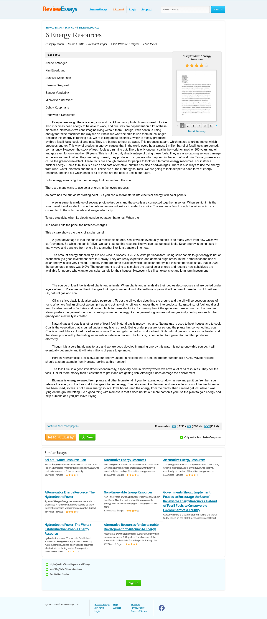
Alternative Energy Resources (125, 460)
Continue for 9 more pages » (62, 426)
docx (207, 426)
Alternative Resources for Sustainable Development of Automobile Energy (131, 527)
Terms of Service (139, 611)
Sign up (133, 583)
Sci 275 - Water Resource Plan (65, 460)
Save (87, 437)
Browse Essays (98, 9)
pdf (189, 426)
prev (177, 125)
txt (174, 426)
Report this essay (196, 131)
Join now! (118, 9)
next (216, 125)
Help (115, 604)
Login (132, 9)
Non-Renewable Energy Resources (128, 492)
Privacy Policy (137, 607)
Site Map (135, 604)
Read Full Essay (60, 437)
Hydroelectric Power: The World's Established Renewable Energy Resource (68, 529)
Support (146, 9)
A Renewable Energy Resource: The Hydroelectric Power (70, 494)
